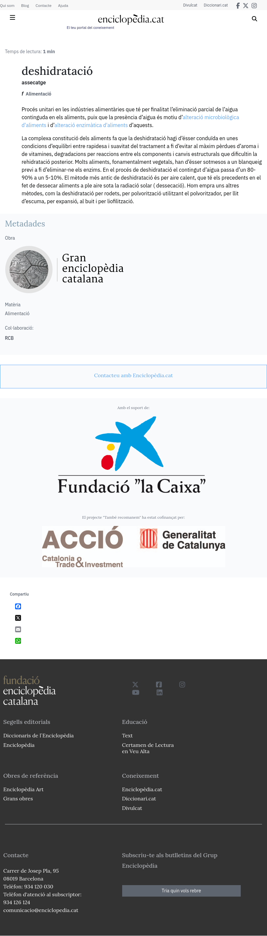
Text (127, 735)
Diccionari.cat (216, 5)
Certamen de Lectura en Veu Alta (148, 748)
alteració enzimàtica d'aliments (91, 125)
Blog (25, 5)
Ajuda (63, 5)
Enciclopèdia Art (23, 789)
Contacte (43, 5)
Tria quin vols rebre (181, 891)
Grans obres (18, 798)
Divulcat (190, 5)
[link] (133, 375)
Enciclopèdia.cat (142, 789)
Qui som (7, 5)
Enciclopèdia (18, 745)
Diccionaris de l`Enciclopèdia (38, 735)
